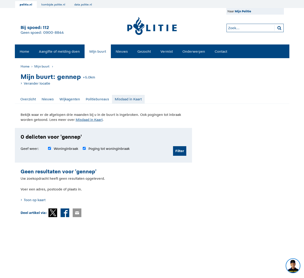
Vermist (166, 51)
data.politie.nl (83, 4)
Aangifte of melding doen (59, 51)
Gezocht (144, 51)
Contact (221, 51)
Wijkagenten (69, 99)
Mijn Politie (243, 11)
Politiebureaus (97, 99)
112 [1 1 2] (46, 27)
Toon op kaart (34, 200)
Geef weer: (30, 148)
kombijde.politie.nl (53, 4)
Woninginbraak (66, 148)
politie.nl (26, 4)
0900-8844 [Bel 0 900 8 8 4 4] (53, 32)
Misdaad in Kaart (128, 99)
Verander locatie (37, 83)
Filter (179, 151)
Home (24, 51)
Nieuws (122, 51)
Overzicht (28, 99)
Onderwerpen (193, 51)
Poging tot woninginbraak (109, 148)
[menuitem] (24, 51)
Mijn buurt (97, 51)
